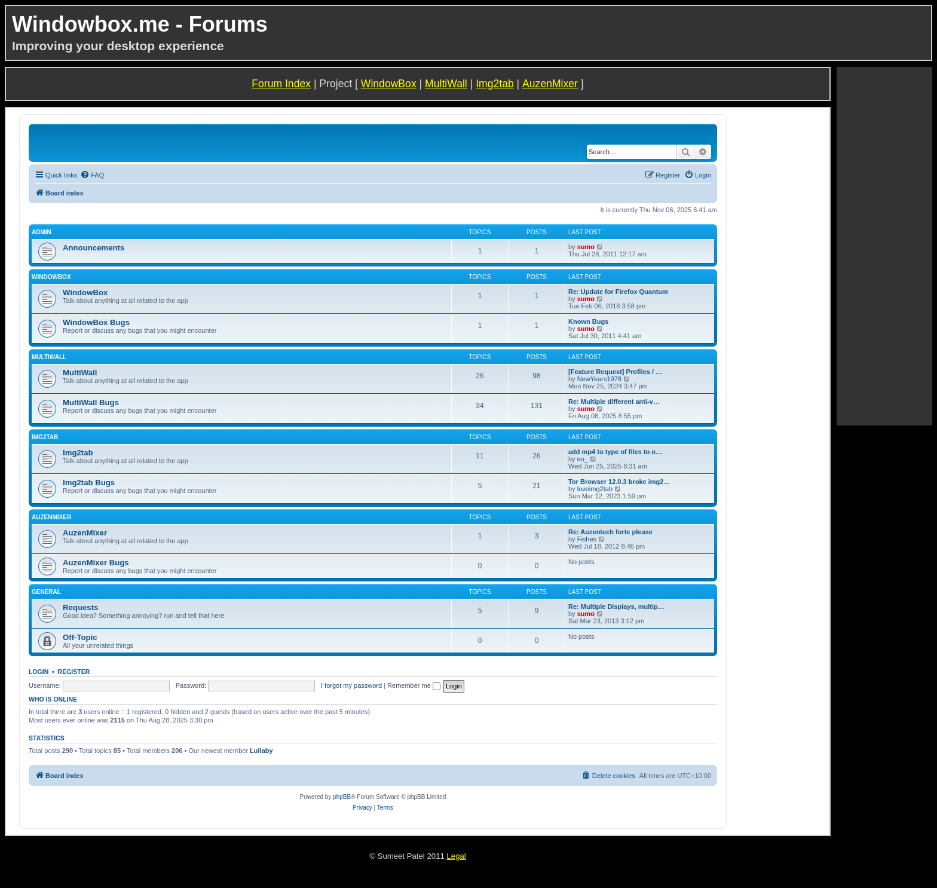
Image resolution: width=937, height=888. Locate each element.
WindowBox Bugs (96, 322)
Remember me (413, 685)
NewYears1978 (599, 378)
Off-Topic (80, 637)
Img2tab (495, 84)
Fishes (586, 539)
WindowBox (389, 84)
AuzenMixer (550, 84)
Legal (456, 856)
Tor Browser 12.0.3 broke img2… (619, 481)
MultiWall (446, 84)
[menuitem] (92, 175)
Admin (41, 232)
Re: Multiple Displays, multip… (616, 606)
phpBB (342, 797)
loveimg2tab (595, 488)
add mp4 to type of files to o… (615, 451)
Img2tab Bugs (89, 482)
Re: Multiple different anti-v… (614, 401)
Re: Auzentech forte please (610, 531)
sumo (586, 246)
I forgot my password (351, 685)
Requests (80, 607)
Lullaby (261, 750)
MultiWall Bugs (91, 402)
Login (38, 671)
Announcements (93, 247)
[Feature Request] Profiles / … (615, 371)
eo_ (582, 459)
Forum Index (281, 84)
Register (74, 671)
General (46, 592)
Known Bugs (588, 321)
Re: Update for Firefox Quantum (618, 291)
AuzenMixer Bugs (96, 562)
